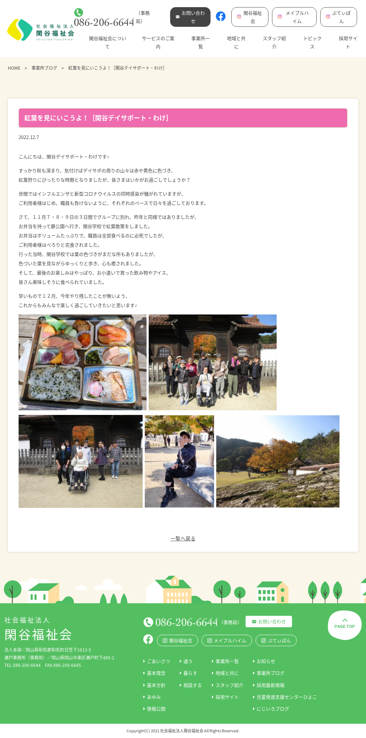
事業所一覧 (200, 42)
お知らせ (266, 661)
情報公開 (156, 708)
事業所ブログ (44, 68)
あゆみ (154, 696)
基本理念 (156, 672)
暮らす (190, 672)
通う (188, 661)
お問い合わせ (272, 621)
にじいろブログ (273, 708)
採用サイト (348, 42)
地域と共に (236, 42)
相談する (192, 685)
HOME (14, 68)
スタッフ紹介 (274, 42)
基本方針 (156, 685)
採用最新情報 (271, 685)
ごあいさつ (158, 661)
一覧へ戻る (183, 538)
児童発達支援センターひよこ (287, 696)
